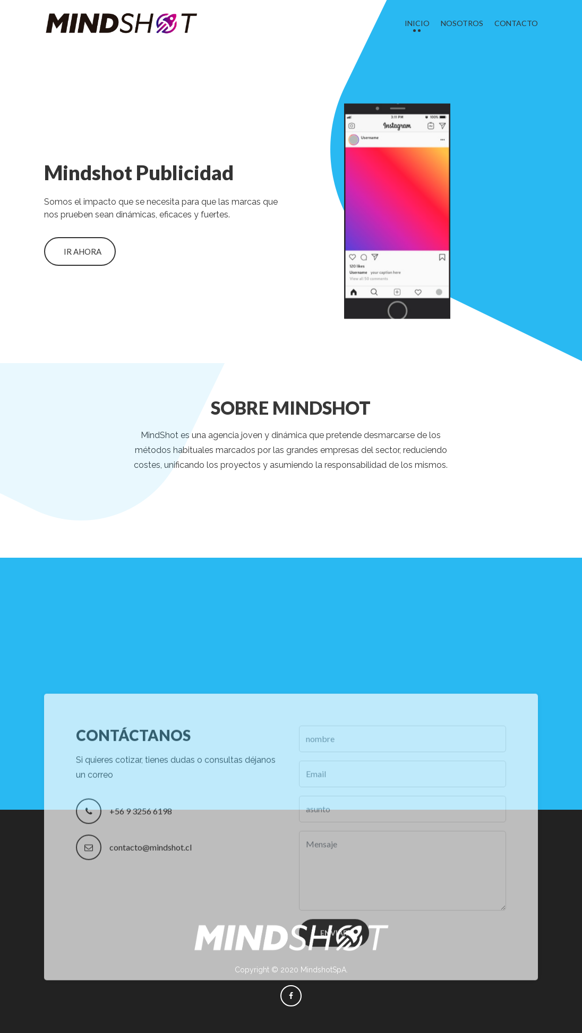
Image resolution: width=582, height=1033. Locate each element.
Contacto (516, 23)
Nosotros (462, 23)
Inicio (417, 23)
